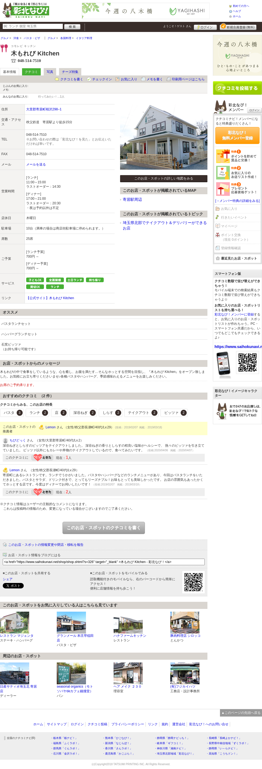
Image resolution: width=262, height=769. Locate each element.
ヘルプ (237, 11)
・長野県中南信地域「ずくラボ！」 (228, 743)
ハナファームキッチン (130, 636)
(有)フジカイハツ (182, 686)
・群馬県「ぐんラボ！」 (65, 748)
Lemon (51, 427)
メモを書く (155, 79)
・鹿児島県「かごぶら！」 (118, 753)
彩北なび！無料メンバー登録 (237, 135)
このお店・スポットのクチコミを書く (104, 527)
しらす (112, 413)
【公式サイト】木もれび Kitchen (50, 298)
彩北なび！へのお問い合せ (208, 724)
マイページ (229, 226)
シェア (8, 579)
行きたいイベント (234, 217)
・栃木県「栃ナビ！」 (64, 737)
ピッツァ (175, 413)
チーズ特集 (70, 72)
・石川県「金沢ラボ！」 (65, 753)
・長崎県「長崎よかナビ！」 (224, 737)
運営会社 (178, 724)
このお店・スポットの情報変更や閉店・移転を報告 (46, 545)
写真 (50, 72)
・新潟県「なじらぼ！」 (117, 743)
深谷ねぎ (84, 413)
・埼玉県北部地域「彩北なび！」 (174, 753)
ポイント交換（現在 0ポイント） (235, 237)
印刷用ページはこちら (188, 79)
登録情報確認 (231, 248)
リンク (153, 724)
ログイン (205, 26)
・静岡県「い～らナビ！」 (222, 748)
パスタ (13, 413)
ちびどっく (18, 440)
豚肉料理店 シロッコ (185, 636)
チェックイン (102, 79)
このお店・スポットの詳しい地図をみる (163, 178)
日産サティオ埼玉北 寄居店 (18, 689)
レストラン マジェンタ (17, 636)
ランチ (38, 413)
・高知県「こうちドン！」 (222, 753)
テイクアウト (142, 413)
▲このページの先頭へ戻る (241, 713)
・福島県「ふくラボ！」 (65, 743)
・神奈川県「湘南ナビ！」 (170, 748)
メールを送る (36, 164)
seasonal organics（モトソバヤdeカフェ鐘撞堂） (75, 689)
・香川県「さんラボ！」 (117, 748)
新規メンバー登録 (238, 26)
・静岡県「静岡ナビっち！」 (172, 737)
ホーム (237, 16)
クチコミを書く (71, 79)
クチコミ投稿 (97, 724)
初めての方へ (241, 5)
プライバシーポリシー (127, 724)
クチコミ (31, 72)
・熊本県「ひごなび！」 (117, 737)
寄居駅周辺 (132, 199)
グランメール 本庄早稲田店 (75, 638)
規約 (165, 724)
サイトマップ (57, 724)
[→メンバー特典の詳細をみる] (237, 201)
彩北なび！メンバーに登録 (234, 314)
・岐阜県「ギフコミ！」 (169, 743)
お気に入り (129, 79)
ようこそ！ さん (177, 26)
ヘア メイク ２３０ (128, 686)
